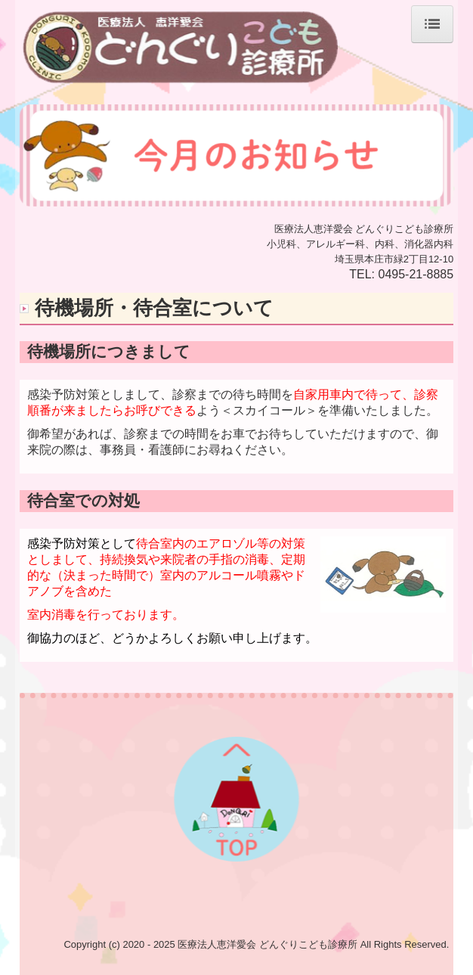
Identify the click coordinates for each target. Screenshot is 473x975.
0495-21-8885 (416, 274)
